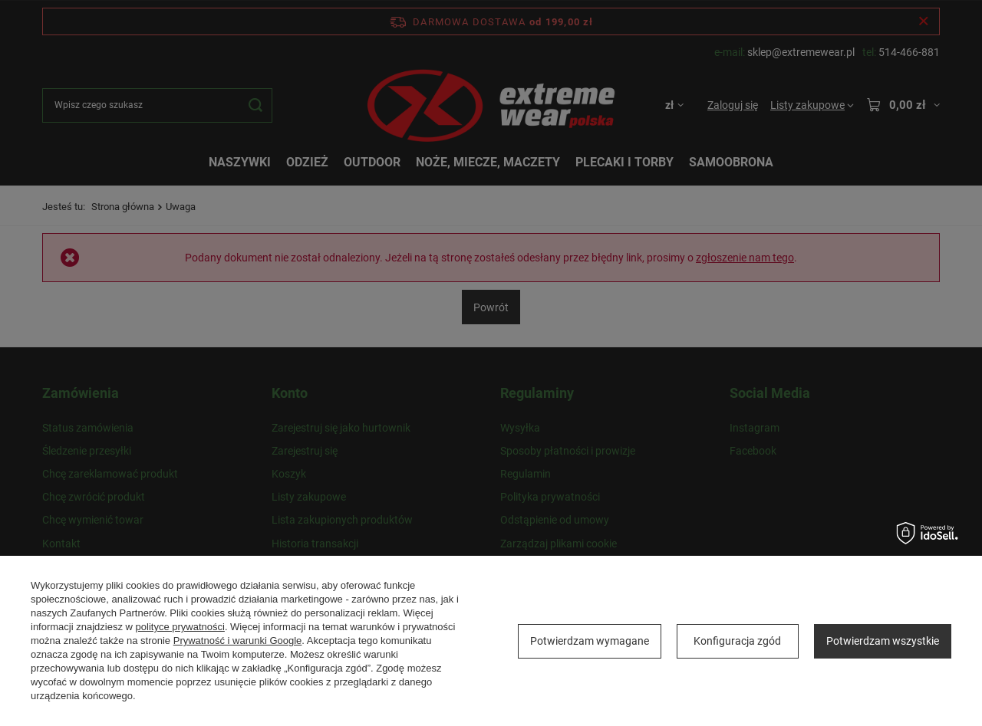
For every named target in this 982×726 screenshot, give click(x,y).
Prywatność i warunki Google (237, 640)
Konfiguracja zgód (737, 641)
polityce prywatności (180, 626)
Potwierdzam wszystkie (882, 641)
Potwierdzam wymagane (589, 641)
